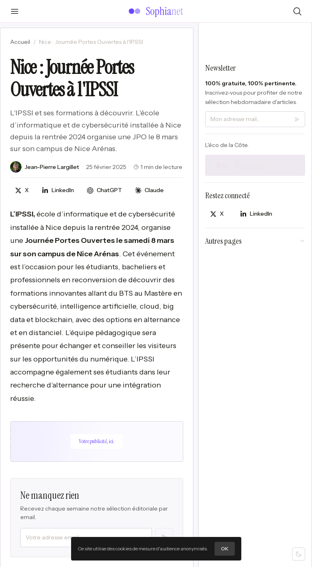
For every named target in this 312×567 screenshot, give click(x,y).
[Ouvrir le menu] (14, 11)
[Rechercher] (297, 11)
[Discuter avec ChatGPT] (104, 190)
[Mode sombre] (298, 554)
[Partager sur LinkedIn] (58, 190)
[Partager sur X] (22, 190)
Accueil (20, 41)
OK (224, 548)
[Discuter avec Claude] (149, 190)
